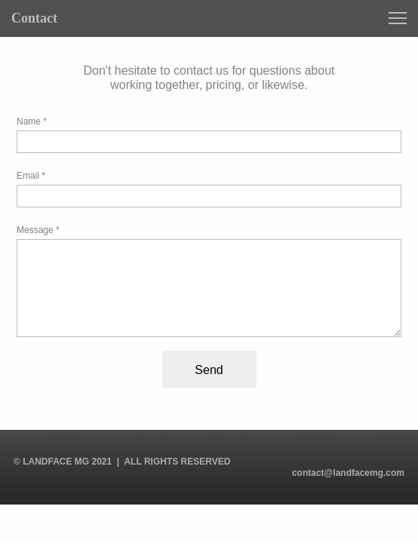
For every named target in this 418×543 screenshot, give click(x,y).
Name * (32, 121)
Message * (38, 230)
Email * (31, 175)
